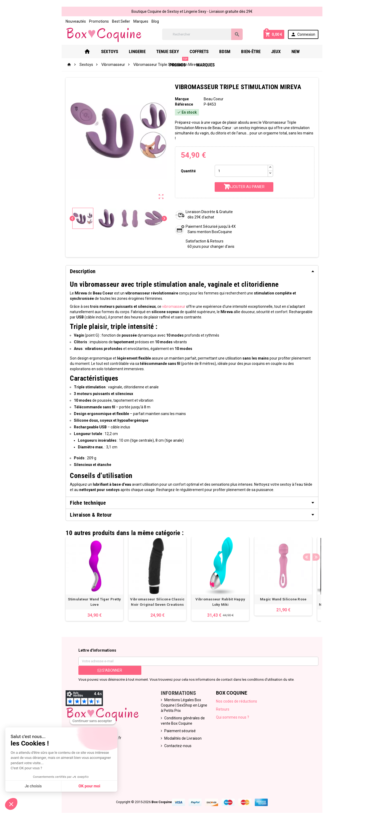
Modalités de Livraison (175, 725)
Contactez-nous (170, 733)
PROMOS (292, 52)
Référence (179, 107)
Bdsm (197, 54)
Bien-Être (223, 54)
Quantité (184, 168)
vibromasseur (145, 304)
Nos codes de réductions (241, 693)
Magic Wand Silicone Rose (255, 591)
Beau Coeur (215, 102)
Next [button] (343, 524)
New (268, 54)
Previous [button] (334, 524)
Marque (177, 102)
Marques (112, 21)
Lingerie (109, 54)
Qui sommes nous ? (237, 709)
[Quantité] (245, 168)
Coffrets (171, 54)
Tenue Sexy (140, 54)
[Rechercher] (208, 36)
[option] (66, 571)
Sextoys (81, 54)
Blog (127, 21)
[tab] (192, 269)
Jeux (248, 54)
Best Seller (93, 21)
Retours (227, 701)
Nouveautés (47, 21)
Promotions (71, 21)
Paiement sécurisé (172, 718)
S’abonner (88, 662)
